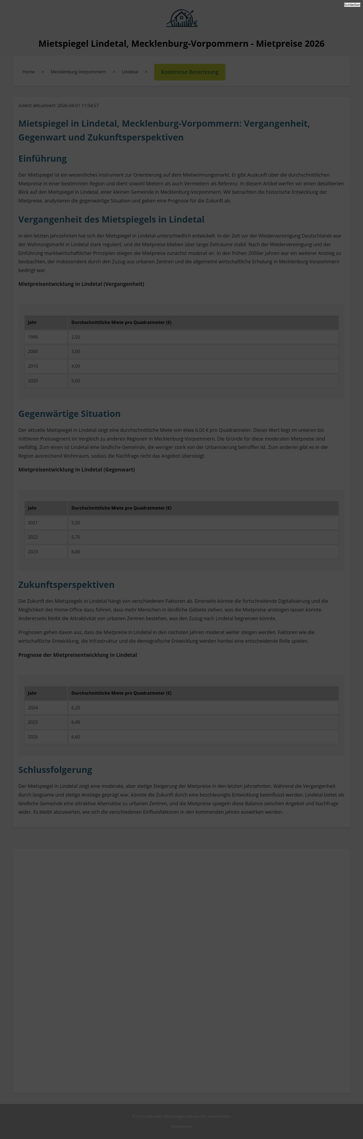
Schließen (352, 5)
